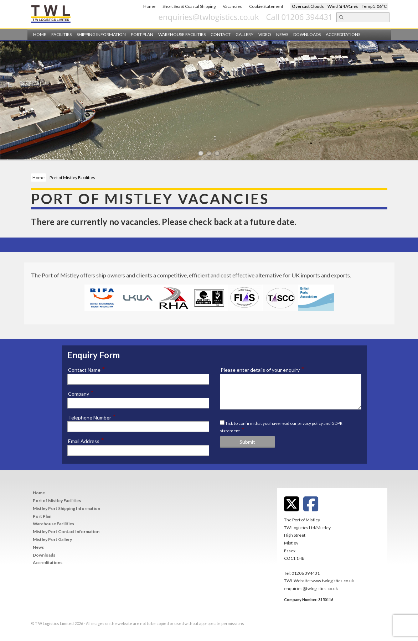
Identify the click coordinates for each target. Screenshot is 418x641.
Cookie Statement (266, 6)
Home (149, 6)
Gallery (244, 34)
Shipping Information (101, 34)
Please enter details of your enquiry (262, 369)
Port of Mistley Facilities (57, 500)
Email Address (86, 440)
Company (81, 393)
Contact (221, 34)
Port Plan (142, 34)
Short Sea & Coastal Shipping (189, 6)
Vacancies (232, 6)
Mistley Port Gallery (52, 539)
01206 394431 (305, 573)
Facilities (61, 34)
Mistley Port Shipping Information (66, 508)
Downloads (307, 34)
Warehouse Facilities (182, 34)
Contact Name (86, 369)
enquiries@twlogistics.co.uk (249, 16)
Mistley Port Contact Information (66, 531)
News (282, 34)
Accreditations (343, 34)
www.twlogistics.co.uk (332, 580)
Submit (247, 442)
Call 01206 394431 (340, 16)
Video (264, 34)
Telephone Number (92, 417)
